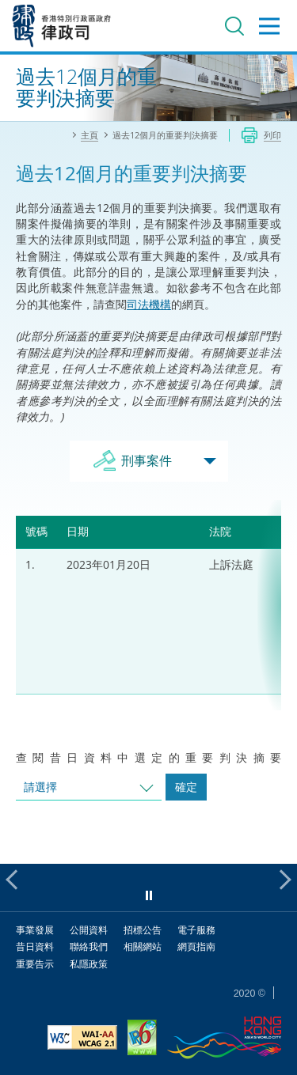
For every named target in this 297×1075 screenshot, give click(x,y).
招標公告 (143, 930)
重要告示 (35, 964)
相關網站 (143, 946)
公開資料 (89, 930)
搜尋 (234, 26)
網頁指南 (196, 946)
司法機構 (149, 304)
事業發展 (35, 930)
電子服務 (196, 930)
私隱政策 (89, 964)
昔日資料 (35, 946)
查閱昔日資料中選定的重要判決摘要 (148, 757)
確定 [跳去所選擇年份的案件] (186, 786)
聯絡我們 (89, 946)
